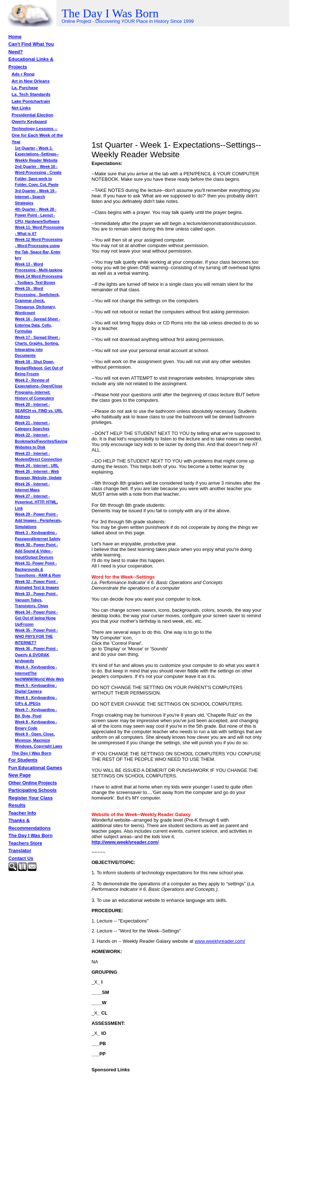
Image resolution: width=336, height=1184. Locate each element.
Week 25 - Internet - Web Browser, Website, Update (38, 475)
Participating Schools (32, 790)
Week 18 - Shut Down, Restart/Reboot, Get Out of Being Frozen (39, 368)
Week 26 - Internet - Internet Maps (32, 487)
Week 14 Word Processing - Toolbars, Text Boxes (38, 279)
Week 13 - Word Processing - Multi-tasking (38, 267)
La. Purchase (25, 87)
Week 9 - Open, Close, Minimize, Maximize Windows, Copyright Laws (38, 740)
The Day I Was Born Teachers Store (30, 839)
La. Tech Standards (31, 94)
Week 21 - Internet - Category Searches (32, 426)
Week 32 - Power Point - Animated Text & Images (37, 585)
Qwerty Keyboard (29, 121)
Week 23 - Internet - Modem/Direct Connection (38, 457)
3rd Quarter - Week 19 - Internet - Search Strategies (35, 197)
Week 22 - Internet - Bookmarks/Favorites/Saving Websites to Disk (41, 441)
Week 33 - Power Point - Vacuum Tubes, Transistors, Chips (36, 600)
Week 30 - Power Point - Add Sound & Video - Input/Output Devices (36, 551)
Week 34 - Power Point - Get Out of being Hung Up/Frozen (36, 618)
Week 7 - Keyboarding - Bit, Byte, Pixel (36, 713)
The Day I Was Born (32, 753)
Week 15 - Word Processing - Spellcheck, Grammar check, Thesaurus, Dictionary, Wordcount (37, 301)
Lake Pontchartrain (31, 101)
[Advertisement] (45, 892)
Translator (19, 850)
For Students (23, 760)
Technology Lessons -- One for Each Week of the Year (37, 135)
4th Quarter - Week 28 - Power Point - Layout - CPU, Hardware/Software (37, 215)
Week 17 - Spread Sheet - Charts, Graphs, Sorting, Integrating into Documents (37, 346)
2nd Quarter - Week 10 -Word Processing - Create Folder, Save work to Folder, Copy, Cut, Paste (38, 176)
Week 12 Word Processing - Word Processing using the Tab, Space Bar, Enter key (38, 249)
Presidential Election (32, 115)
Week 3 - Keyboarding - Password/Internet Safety (37, 536)
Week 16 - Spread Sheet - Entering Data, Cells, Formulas (37, 325)
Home (15, 36)
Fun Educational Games (35, 767)
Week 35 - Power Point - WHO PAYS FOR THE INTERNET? (36, 636)
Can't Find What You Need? (31, 47)
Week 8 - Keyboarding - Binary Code (36, 725)
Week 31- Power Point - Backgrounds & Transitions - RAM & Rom (37, 569)
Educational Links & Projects (30, 62)
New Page (19, 775)
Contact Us (21, 858)
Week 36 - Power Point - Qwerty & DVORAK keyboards (36, 655)
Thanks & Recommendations (29, 824)
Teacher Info (22, 813)
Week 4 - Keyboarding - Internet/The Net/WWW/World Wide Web (39, 673)
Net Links (21, 108)
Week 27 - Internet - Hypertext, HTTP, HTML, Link (36, 502)
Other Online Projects (32, 783)
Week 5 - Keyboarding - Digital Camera (36, 689)
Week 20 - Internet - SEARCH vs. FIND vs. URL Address (39, 411)
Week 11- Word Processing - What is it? (39, 230)
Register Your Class (30, 798)
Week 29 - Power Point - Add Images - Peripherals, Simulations (38, 520)
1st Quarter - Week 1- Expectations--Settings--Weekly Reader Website (37, 154)
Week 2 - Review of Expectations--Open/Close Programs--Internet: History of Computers (38, 389)
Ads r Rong (23, 74)
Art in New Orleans (31, 81)
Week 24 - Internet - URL (37, 466)
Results (16, 805)
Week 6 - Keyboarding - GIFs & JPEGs (36, 701)
